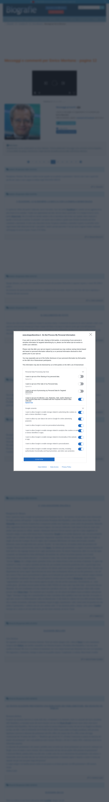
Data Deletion (42, 467)
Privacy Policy (66, 467)
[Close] (91, 335)
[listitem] (54, 372)
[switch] (81, 376)
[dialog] (54, 401)
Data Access (54, 467)
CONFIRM (39, 459)
